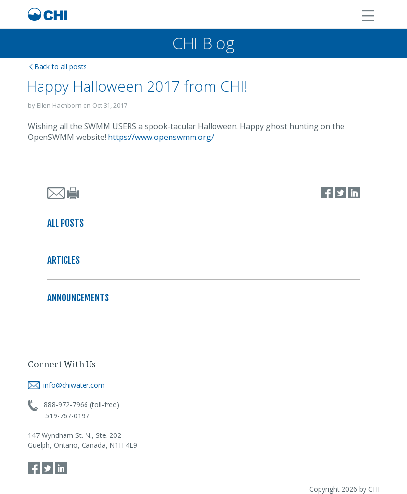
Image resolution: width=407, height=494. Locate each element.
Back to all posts (58, 66)
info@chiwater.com (66, 385)
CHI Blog (203, 43)
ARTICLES (63, 260)
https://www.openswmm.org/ (161, 137)
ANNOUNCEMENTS (78, 298)
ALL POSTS (65, 223)
